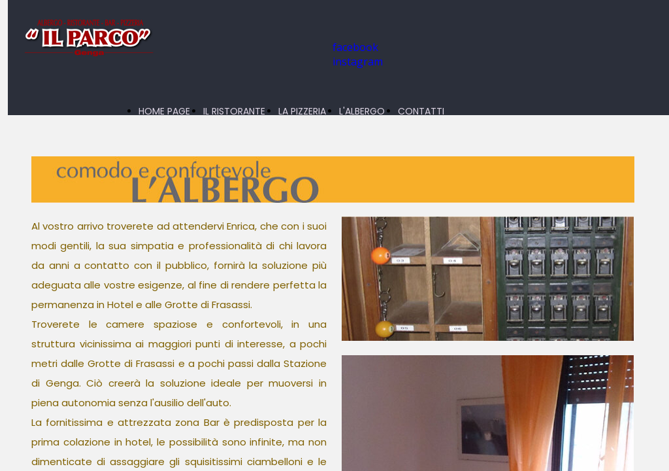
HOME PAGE (164, 111)
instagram (358, 61)
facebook (355, 47)
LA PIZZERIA (302, 111)
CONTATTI (421, 111)
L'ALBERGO (362, 111)
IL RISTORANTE (234, 111)
